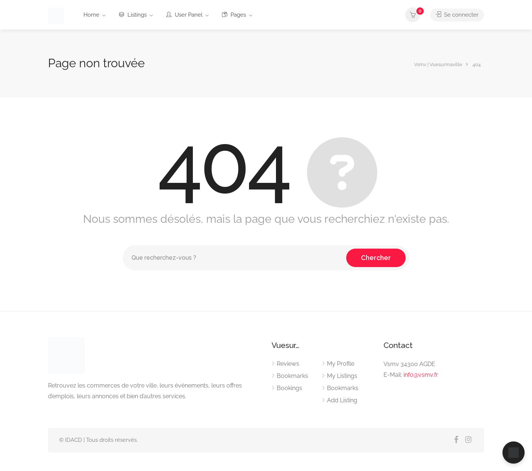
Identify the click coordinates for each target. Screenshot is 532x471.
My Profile (340, 363)
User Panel (184, 14)
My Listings (342, 375)
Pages (234, 14)
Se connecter (457, 14)
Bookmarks (292, 375)
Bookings (289, 388)
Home (91, 14)
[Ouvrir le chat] (513, 452)
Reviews (288, 363)
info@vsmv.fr (420, 374)
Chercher (376, 258)
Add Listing (342, 400)
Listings (133, 14)
